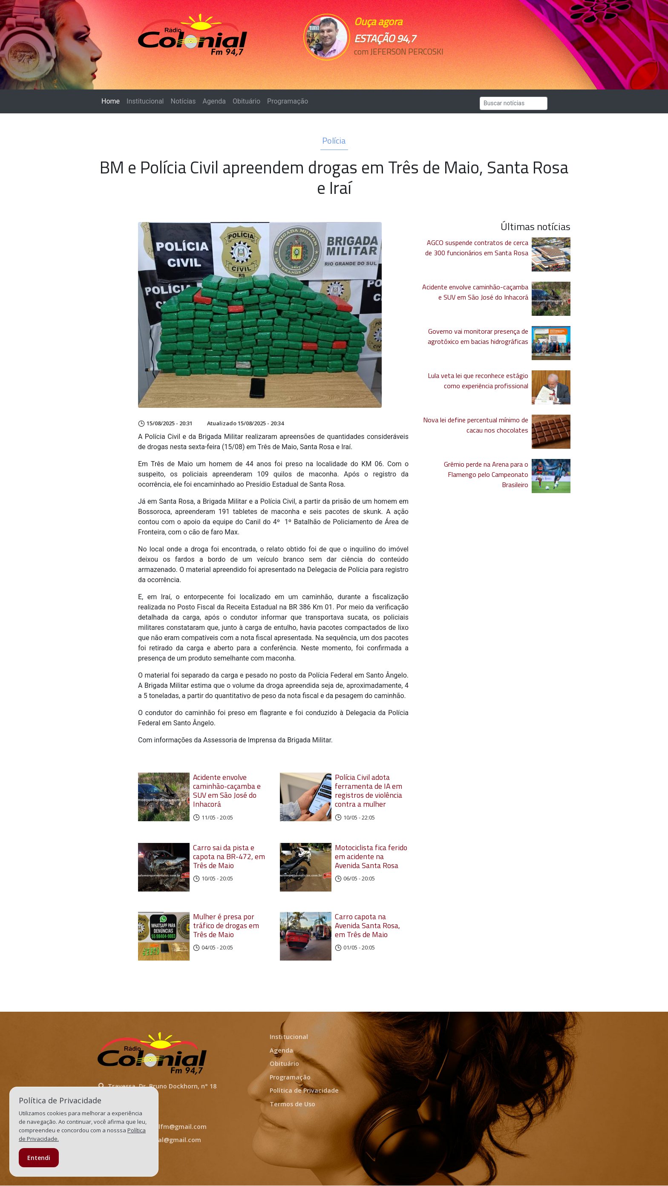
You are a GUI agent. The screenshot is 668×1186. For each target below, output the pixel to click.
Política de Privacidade (304, 1091)
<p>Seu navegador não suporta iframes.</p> (392, 67)
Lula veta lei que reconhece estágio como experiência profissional (478, 380)
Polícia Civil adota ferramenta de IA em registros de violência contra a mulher (368, 790)
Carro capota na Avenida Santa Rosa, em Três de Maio (367, 926)
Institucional (145, 101)
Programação (287, 101)
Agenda (213, 101)
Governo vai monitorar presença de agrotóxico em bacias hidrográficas (478, 336)
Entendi (38, 1158)
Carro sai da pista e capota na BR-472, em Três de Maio (229, 856)
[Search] (513, 103)
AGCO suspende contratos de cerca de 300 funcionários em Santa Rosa (476, 247)
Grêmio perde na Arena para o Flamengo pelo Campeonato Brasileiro (486, 474)
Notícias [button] (183, 101)
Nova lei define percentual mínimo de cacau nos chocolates (475, 425)
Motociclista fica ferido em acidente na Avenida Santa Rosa (371, 856)
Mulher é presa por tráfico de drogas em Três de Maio (226, 926)
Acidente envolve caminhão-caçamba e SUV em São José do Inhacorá (227, 790)
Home (112, 100)
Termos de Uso (292, 1105)
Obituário (246, 101)
